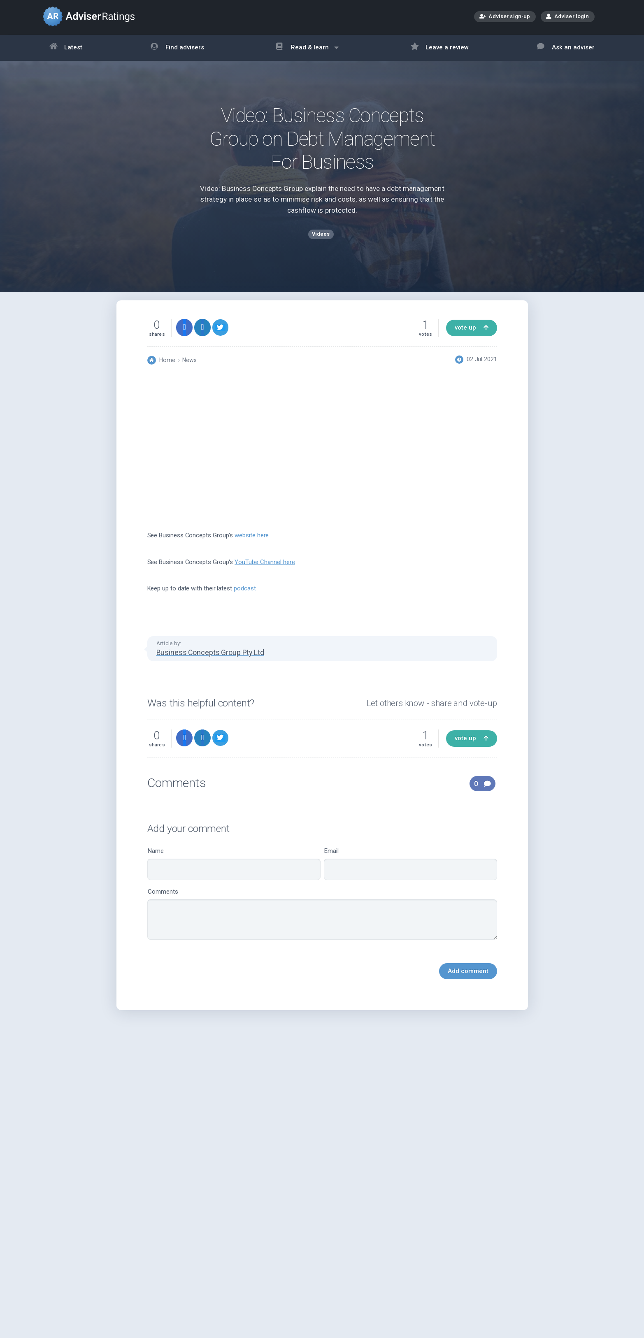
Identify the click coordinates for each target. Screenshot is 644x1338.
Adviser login (567, 16)
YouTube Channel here (265, 573)
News (189, 371)
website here (252, 547)
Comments (322, 925)
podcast (245, 600)
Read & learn (307, 51)
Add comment (468, 982)
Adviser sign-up (504, 17)
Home (167, 371)
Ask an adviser (566, 48)
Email (410, 875)
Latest (65, 48)
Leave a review (440, 48)
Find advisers (177, 48)
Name (234, 875)
